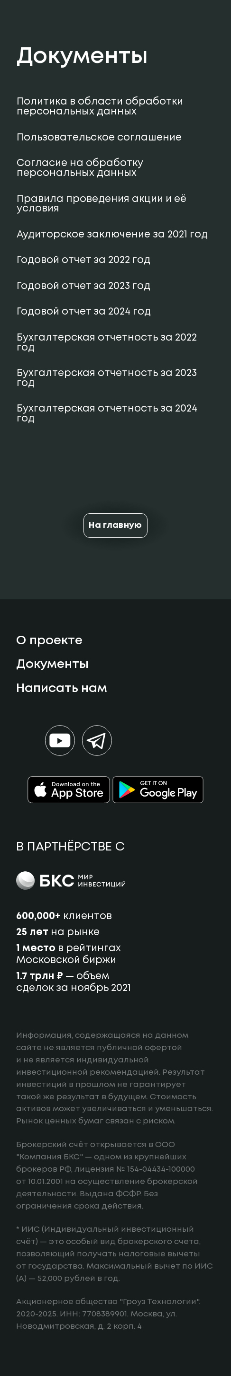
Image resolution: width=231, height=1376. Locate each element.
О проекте (49, 641)
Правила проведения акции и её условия (101, 204)
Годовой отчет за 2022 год (83, 260)
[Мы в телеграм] (97, 740)
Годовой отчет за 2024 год (84, 311)
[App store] (69, 789)
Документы (52, 664)
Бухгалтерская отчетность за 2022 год (107, 342)
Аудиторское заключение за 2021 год (112, 234)
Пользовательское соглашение (99, 137)
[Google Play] (157, 789)
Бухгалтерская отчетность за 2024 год (107, 413)
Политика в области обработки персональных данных (100, 106)
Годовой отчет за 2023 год (83, 286)
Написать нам (61, 688)
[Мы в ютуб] (60, 740)
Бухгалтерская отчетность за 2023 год (107, 378)
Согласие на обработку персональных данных (80, 168)
